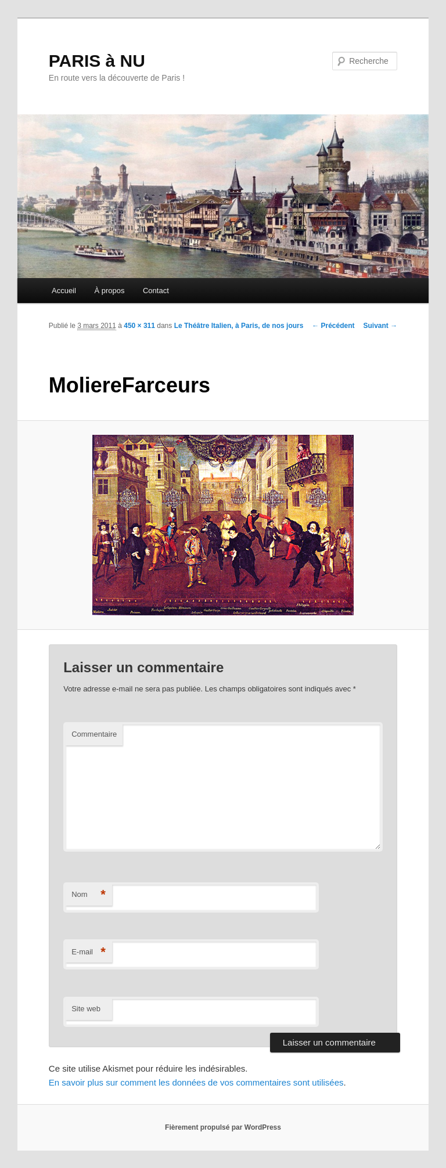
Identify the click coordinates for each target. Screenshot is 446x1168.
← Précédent (333, 326)
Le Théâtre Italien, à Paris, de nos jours (239, 326)
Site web (85, 1008)
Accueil (64, 290)
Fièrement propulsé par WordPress (223, 1127)
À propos (109, 290)
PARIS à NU (97, 60)
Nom (88, 894)
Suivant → (381, 326)
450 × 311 (139, 326)
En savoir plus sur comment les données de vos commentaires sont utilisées (196, 1082)
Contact (156, 290)
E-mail (88, 952)
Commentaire (94, 734)
